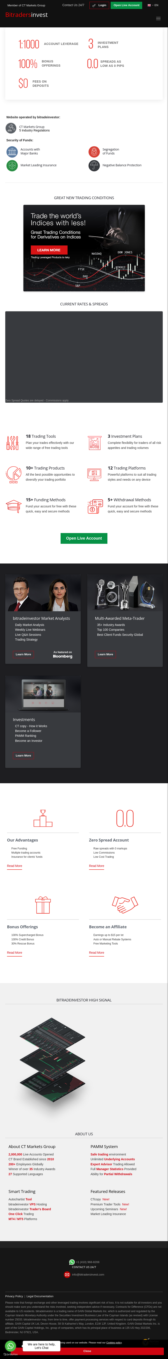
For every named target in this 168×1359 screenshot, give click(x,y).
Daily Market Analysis (29, 625)
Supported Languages (26, 1174)
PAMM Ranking (25, 735)
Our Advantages (22, 840)
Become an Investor (28, 740)
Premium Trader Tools (110, 1204)
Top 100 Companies (110, 629)
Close (87, 1351)
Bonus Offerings (22, 926)
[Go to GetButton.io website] (11, 1354)
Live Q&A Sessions (28, 634)
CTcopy (100, 1199)
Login (99, 5)
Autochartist (20, 1199)
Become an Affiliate (108, 926)
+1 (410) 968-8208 (84, 1262)
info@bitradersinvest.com (88, 1274)
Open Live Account (126, 5)
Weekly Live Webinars (30, 629)
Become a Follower (28, 731)
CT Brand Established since (31, 1159)
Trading (21, 1214)
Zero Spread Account (109, 840)
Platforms (23, 1219)
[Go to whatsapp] (10, 1346)
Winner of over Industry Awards (32, 1169)
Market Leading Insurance (108, 1214)
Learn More (23, 654)
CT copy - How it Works (31, 726)
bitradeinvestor (30, 1209)
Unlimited (113, 1159)
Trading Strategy (26, 639)
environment (108, 1154)
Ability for (111, 1174)
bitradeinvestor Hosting (28, 1204)
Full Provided (113, 1169)
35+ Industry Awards (111, 625)
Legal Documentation (39, 1296)
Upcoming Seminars (109, 1209)
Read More (14, 867)
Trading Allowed (113, 1164)
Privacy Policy (14, 1296)
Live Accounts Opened (31, 1154)
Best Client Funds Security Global (120, 634)
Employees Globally (26, 1164)
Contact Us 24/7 (73, 5)
